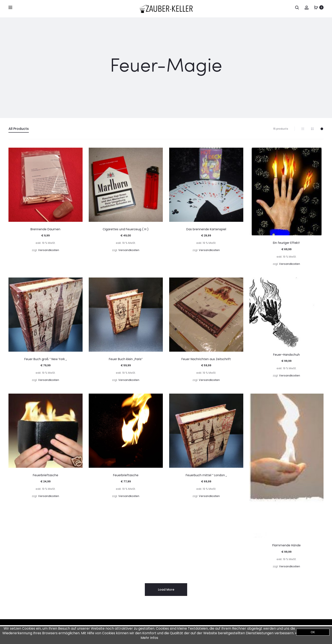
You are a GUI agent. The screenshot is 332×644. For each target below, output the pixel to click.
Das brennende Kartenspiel (206, 229)
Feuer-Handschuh (286, 355)
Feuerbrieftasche (45, 475)
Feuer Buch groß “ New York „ (45, 359)
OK (313, 632)
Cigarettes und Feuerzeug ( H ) (126, 229)
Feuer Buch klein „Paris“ (125, 359)
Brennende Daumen (45, 229)
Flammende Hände (286, 545)
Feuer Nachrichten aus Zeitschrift (206, 359)
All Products (18, 128)
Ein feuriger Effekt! (286, 243)
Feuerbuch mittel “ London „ (206, 475)
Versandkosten (48, 250)
